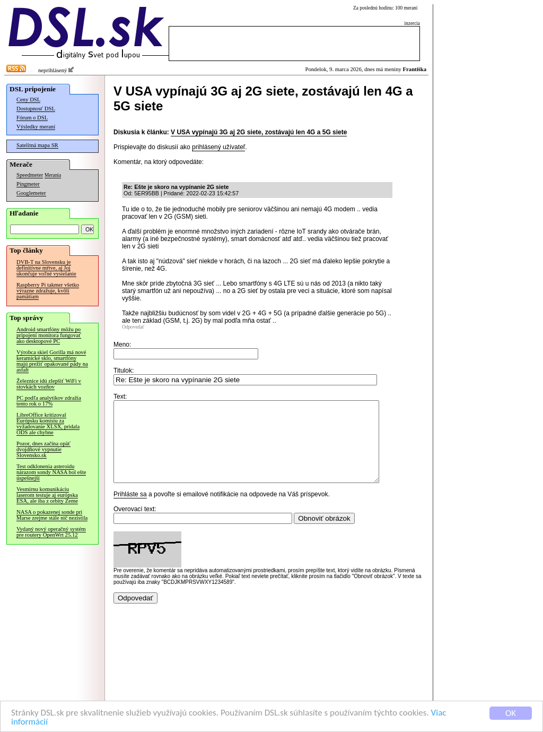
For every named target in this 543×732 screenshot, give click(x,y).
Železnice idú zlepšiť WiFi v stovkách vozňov (48, 384)
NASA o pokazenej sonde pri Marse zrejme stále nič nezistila (51, 515)
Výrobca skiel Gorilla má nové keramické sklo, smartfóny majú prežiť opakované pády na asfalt (52, 361)
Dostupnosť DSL (35, 108)
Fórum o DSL (32, 117)
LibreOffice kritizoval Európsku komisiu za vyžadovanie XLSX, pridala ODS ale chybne (48, 423)
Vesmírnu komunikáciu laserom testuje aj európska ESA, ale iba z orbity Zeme (47, 495)
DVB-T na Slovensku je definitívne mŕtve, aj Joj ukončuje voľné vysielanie (46, 268)
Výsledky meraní (35, 127)
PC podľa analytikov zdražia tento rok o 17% (48, 401)
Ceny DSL (28, 99)
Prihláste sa (130, 510)
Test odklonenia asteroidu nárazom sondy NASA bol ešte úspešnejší (51, 472)
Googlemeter (31, 193)
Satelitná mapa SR (37, 145)
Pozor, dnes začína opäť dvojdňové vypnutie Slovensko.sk (43, 449)
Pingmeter (28, 184)
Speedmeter (29, 175)
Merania (53, 175)
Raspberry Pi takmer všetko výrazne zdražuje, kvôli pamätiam (47, 290)
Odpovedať (133, 327)
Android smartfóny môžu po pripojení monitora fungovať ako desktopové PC (48, 335)
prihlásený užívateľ (218, 147)
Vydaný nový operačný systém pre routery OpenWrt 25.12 (51, 532)
